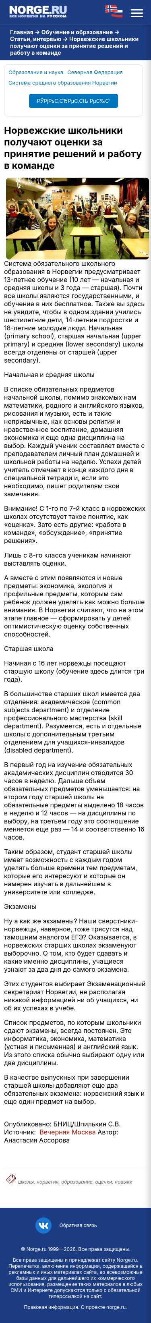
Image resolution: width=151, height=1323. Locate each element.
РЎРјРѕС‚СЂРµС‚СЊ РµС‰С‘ (73, 101)
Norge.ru (37, 1249)
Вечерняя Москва (67, 1132)
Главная (21, 32)
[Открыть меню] (137, 12)
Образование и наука (35, 72)
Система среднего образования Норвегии (62, 82)
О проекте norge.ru (103, 1307)
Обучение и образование (77, 32)
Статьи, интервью (35, 38)
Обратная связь (78, 1225)
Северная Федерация (95, 72)
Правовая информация (51, 1307)
